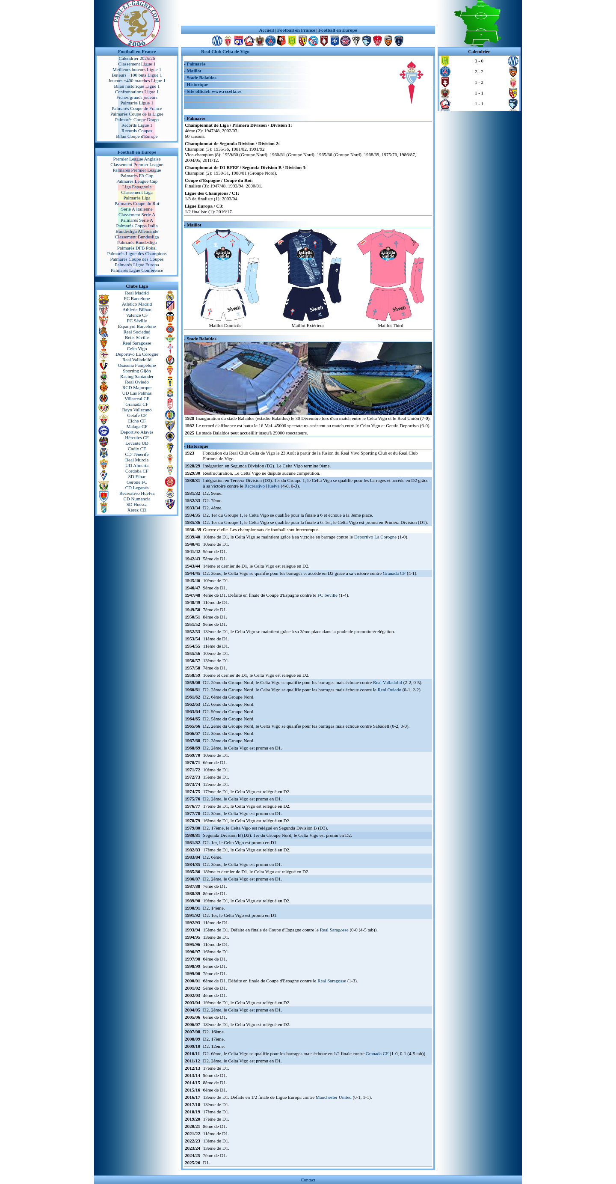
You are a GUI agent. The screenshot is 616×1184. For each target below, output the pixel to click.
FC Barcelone (137, 298)
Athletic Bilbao (136, 309)
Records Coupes (136, 130)
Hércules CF (136, 437)
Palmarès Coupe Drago (137, 119)
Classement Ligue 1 (136, 63)
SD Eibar (137, 476)
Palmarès (196, 63)
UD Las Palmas (136, 393)
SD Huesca (136, 504)
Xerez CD (136, 509)
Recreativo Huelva (136, 493)
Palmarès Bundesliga (137, 242)
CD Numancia (136, 498)
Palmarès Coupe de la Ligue (136, 113)
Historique (197, 84)
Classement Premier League (136, 164)
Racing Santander (137, 376)
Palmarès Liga (136, 197)
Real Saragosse (137, 342)
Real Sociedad (136, 331)
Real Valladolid (136, 359)
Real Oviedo (136, 381)
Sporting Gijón (137, 370)
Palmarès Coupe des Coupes (137, 259)
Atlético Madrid (137, 303)
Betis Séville (137, 337)
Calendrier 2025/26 (136, 58)
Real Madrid (136, 292)
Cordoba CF (136, 470)
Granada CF (136, 404)
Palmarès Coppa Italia (136, 225)
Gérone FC (137, 482)
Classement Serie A (136, 214)
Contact (308, 1179)
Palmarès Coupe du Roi (137, 203)
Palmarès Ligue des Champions (136, 253)
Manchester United (334, 1097)
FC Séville (137, 320)
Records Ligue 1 (137, 125)
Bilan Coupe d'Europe (136, 136)
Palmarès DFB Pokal (137, 247)
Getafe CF (137, 415)
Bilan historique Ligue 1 (137, 86)
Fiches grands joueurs (136, 97)
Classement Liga (137, 192)
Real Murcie (137, 459)
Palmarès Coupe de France (137, 108)
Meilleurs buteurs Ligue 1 (137, 69)
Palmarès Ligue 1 (137, 102)
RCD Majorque (136, 387)
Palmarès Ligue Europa (137, 264)
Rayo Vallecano (136, 409)
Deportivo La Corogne (137, 354)
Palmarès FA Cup (137, 175)
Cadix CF (137, 448)
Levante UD (136, 443)
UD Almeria (136, 465)
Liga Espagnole (137, 186)
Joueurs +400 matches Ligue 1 (137, 80)
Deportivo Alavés (136, 431)
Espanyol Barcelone (137, 326)
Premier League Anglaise (136, 158)
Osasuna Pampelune (137, 365)
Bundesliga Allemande (137, 231)
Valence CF (137, 315)
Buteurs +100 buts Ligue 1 (137, 74)
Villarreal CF (136, 398)
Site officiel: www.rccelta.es (214, 91)
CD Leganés (137, 487)
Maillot (194, 70)
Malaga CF (136, 426)
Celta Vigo (137, 348)
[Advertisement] (308, 13)
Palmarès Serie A (137, 220)
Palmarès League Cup (137, 181)
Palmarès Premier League (137, 170)
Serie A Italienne (136, 208)
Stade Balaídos (201, 77)
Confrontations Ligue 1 (137, 91)
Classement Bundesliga (137, 236)
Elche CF (136, 420)
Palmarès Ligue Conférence (137, 270)
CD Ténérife (136, 454)
